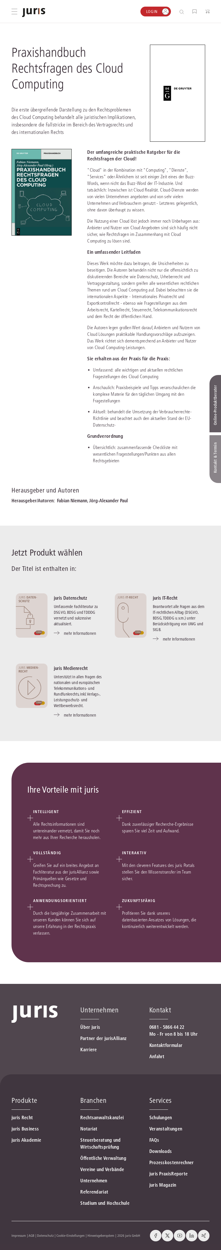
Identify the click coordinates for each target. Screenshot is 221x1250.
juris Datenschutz (70, 598)
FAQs (154, 1140)
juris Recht (22, 1117)
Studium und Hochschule (104, 1203)
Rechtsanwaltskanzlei (102, 1117)
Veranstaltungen (165, 1129)
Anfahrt (157, 1056)
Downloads (160, 1151)
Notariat (88, 1129)
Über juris (90, 1027)
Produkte (24, 1100)
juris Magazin (162, 1185)
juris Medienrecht (71, 668)
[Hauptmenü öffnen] (14, 11)
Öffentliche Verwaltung (103, 1158)
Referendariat (94, 1192)
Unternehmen (93, 1180)
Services (160, 1100)
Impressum (19, 1235)
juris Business (25, 1129)
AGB (31, 1235)
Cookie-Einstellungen (70, 1235)
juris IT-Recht (165, 598)
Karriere (88, 1049)
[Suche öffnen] (183, 11)
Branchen (93, 1100)
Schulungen (160, 1117)
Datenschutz (45, 1235)
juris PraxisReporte (168, 1174)
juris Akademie (26, 1140)
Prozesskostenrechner (171, 1162)
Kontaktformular (166, 1045)
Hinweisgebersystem (100, 1235)
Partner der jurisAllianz (103, 1038)
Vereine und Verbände (102, 1169)
